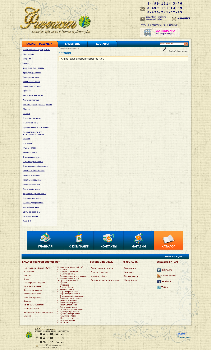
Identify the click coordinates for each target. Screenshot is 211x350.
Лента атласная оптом (33, 95)
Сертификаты (131, 276)
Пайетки (27, 114)
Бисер (26, 63)
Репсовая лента (30, 152)
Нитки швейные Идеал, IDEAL (36, 50)
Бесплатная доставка (102, 268)
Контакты (109, 246)
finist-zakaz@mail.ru (154, 19)
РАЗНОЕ (27, 221)
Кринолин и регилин (32, 86)
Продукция (66, 48)
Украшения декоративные (34, 193)
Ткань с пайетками (31, 189)
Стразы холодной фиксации (35, 166)
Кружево (27, 91)
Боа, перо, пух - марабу (33, 68)
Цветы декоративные (32, 198)
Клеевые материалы (32, 77)
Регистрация (158, 25)
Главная (45, 246)
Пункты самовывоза (101, 272)
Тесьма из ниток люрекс (34, 171)
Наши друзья (130, 280)
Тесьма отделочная (31, 175)
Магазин (139, 246)
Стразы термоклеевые (33, 161)
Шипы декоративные (32, 212)
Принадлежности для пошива (36, 127)
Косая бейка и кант (31, 82)
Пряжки (26, 139)
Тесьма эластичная (31, 184)
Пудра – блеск (29, 148)
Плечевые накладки (32, 118)
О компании (79, 246)
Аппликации (28, 54)
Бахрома (27, 59)
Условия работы (99, 276)
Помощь (174, 25)
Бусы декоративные (32, 72)
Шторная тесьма (30, 216)
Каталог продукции (39, 44)
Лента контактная (31, 100)
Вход (144, 25)
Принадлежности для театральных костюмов (33, 133)
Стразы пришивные (32, 157)
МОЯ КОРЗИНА (165, 30)
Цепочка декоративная (33, 203)
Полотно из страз (31, 123)
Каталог (75, 48)
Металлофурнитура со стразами (37, 104)
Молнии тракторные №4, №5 (70, 267)
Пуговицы (27, 143)
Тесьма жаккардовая (32, 180)
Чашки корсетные (31, 207)
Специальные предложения (105, 280)
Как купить (72, 44)
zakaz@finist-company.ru (156, 17)
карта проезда (184, 18)
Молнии (26, 109)
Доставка (102, 44)
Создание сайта (184, 337)
